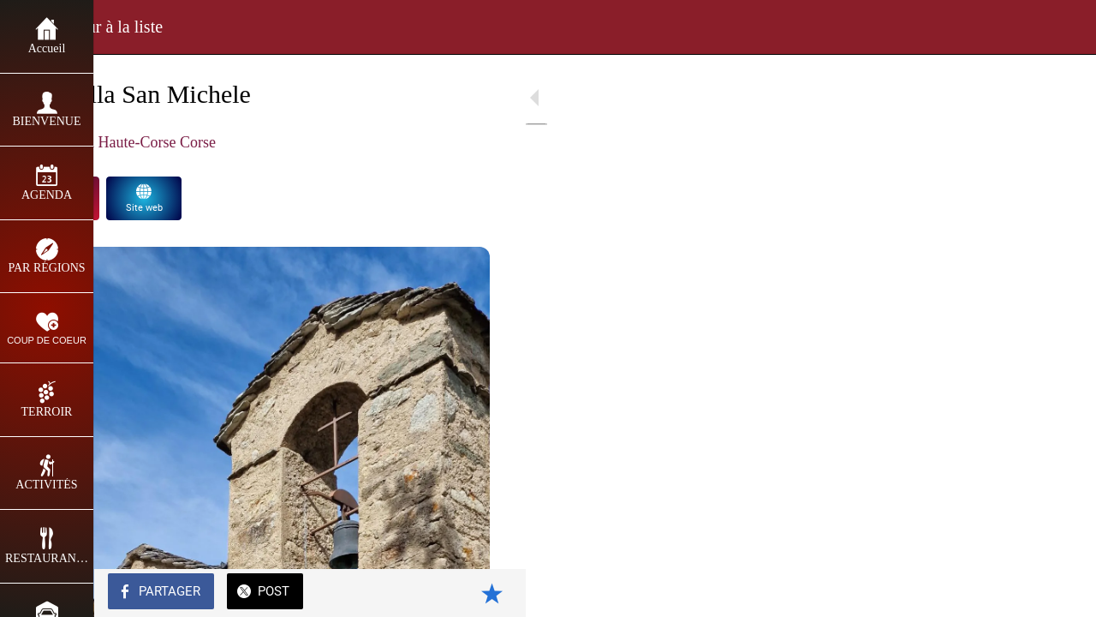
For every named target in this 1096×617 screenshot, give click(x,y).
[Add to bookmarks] (479, 593)
